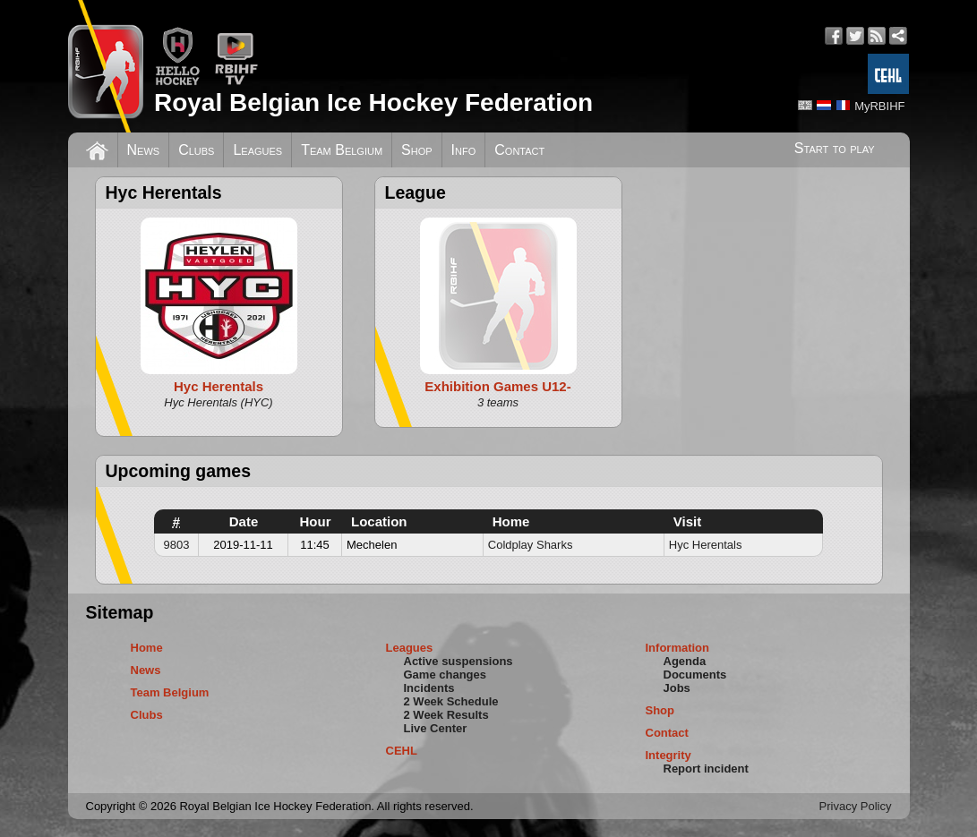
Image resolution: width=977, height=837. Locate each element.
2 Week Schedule (451, 701)
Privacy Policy (855, 806)
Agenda (685, 661)
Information (678, 647)
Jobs (677, 688)
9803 (177, 544)
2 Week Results (446, 715)
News (143, 150)
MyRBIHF (879, 106)
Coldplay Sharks (530, 544)
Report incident (706, 768)
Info (463, 150)
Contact (519, 150)
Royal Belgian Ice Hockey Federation (373, 102)
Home (147, 647)
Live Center (435, 728)
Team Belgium (341, 150)
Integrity (668, 755)
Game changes (445, 674)
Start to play (834, 148)
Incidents (429, 688)
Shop (417, 150)
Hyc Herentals (705, 544)
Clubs (196, 150)
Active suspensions (458, 661)
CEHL (401, 750)
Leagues (257, 150)
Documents (695, 674)
